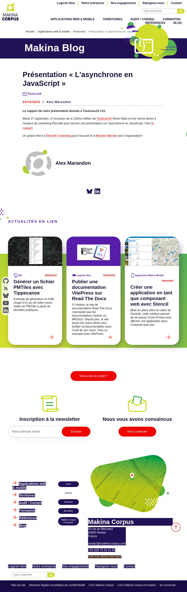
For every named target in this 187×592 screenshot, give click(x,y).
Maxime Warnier (106, 135)
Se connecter (168, 585)
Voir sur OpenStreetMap (104, 556)
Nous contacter (137, 431)
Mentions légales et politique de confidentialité (57, 585)
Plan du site (18, 585)
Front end (79, 31)
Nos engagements (123, 3)
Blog (22, 525)
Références (28, 518)
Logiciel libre (66, 3)
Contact (176, 3)
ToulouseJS (104, 118)
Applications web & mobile (72, 19)
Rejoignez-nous (153, 3)
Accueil (30, 31)
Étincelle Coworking (59, 135)
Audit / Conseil (143, 19)
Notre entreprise (93, 3)
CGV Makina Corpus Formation (137, 585)
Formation (171, 19)
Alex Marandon (58, 102)
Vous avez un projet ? (93, 375)
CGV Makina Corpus (101, 585)
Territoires (112, 19)
